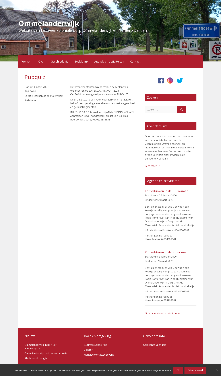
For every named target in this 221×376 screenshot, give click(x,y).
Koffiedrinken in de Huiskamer (166, 191)
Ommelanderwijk (48, 23)
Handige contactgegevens (99, 354)
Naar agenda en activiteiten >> (162, 313)
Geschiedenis (59, 61)
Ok (178, 370)
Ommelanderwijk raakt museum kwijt (46, 353)
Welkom (26, 61)
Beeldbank (81, 61)
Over (41, 61)
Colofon (88, 349)
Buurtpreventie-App (95, 344)
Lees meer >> (152, 166)
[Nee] (217, 370)
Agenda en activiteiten (109, 61)
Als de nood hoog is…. (37, 358)
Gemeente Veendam (154, 344)
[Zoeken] (181, 109)
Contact (135, 61)
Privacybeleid (195, 370)
